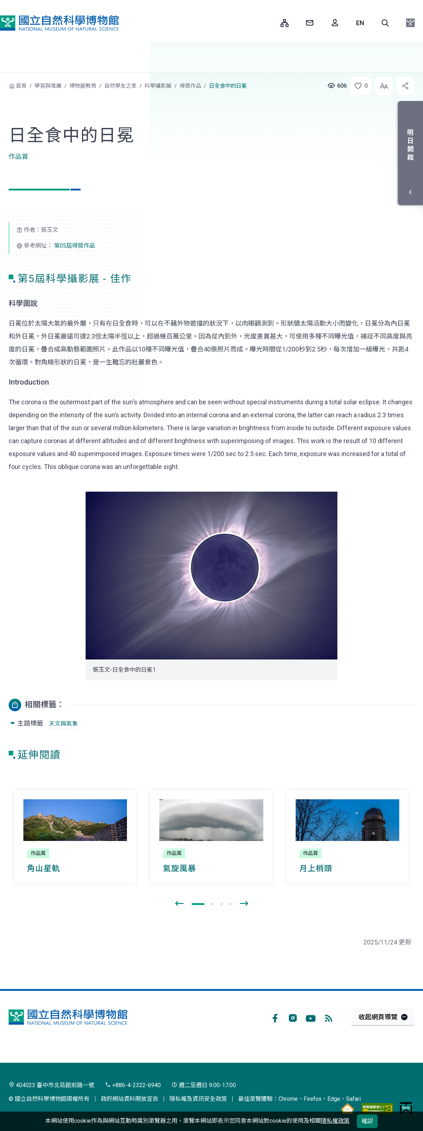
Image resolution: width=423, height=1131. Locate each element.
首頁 (21, 86)
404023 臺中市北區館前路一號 (51, 1085)
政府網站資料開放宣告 (129, 1098)
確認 (367, 1121)
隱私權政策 (335, 1120)
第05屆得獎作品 (74, 245)
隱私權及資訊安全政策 (198, 1098)
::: (270, 23)
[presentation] (179, 904)
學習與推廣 (48, 86)
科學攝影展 (158, 86)
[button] (385, 23)
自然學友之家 (120, 86)
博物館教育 (82, 86)
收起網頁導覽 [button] (378, 1017)
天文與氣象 (63, 723)
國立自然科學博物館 (59, 23)
